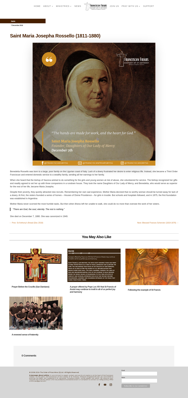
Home (37, 6)
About (47, 6)
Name (123, 377)
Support (148, 6)
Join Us (114, 6)
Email (123, 370)
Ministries (63, 6)
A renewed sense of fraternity (25, 334)
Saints (13, 21)
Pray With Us (130, 6)
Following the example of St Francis (144, 290)
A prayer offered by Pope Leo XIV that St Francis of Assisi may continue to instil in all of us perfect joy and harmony (93, 289)
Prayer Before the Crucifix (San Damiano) (30, 287)
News (77, 6)
